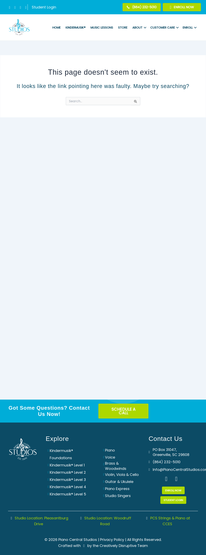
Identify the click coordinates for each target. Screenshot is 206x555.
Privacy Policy (112, 539)
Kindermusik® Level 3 (68, 479)
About (137, 27)
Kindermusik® (75, 27)
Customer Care (162, 27)
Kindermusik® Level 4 (68, 486)
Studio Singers (118, 495)
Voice (110, 457)
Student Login (44, 7)
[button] (9, 7)
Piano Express (117, 488)
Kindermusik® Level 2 (68, 472)
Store (122, 27)
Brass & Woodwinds (115, 466)
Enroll (188, 27)
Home (56, 27)
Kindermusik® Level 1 (67, 465)
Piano (110, 450)
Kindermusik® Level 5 (68, 494)
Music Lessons (102, 27)
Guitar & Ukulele (119, 481)
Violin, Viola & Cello (122, 474)
